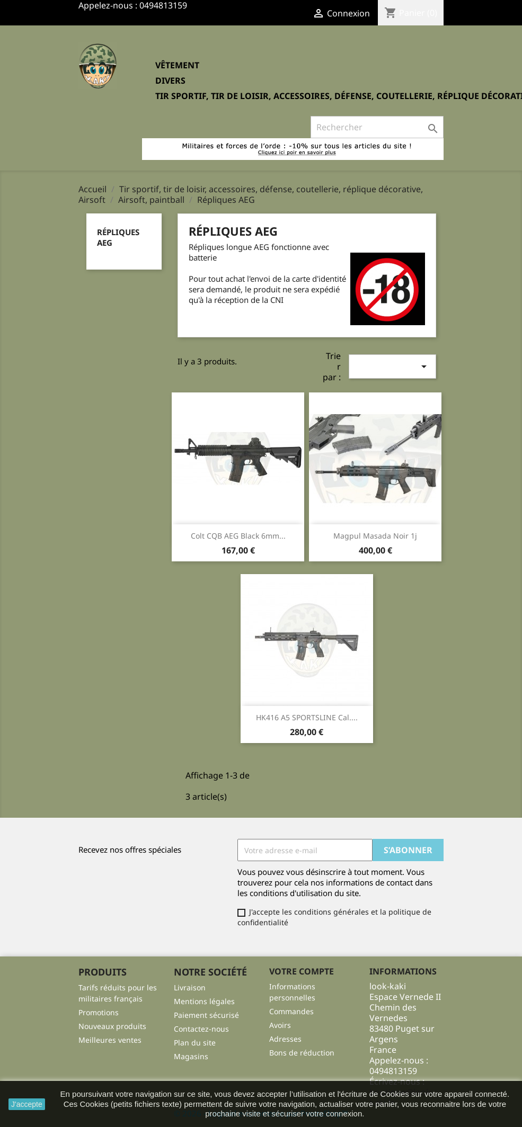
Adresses (285, 1039)
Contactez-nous (201, 1029)
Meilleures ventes (109, 1040)
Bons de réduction (301, 1053)
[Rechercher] (377, 127)
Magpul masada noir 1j (375, 536)
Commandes (291, 1011)
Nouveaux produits (112, 1026)
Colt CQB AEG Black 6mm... (238, 536)
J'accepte (26, 1104)
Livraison (190, 987)
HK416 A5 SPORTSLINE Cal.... (307, 717)
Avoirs (280, 1025)
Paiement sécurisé (206, 1015)
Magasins (191, 1056)
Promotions (98, 1012)
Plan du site (195, 1042)
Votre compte (301, 971)
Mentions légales (204, 1001)
